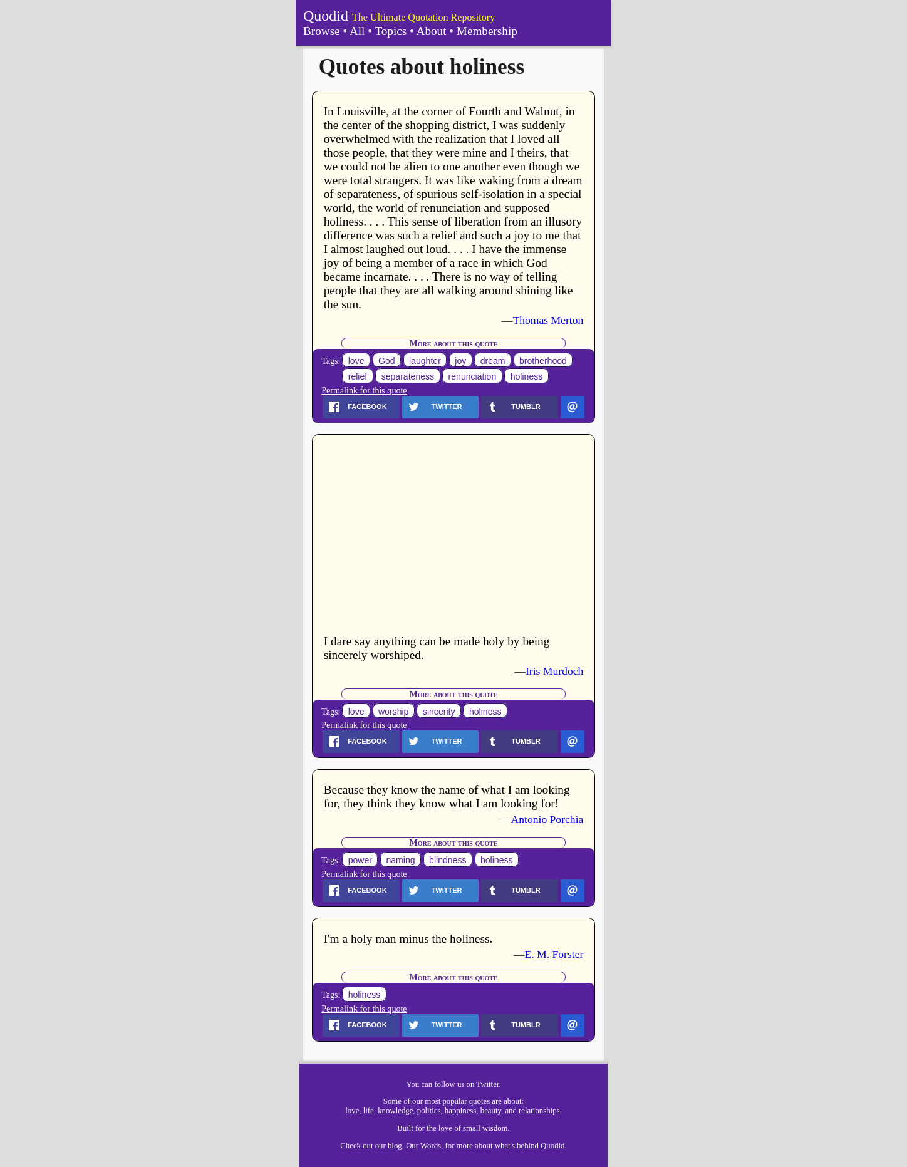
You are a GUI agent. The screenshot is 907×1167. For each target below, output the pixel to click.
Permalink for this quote (364, 390)
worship (393, 712)
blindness (447, 860)
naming (400, 860)
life (368, 1110)
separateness (408, 376)
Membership (487, 31)
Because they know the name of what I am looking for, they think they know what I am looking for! (447, 796)
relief (358, 376)
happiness (460, 1110)
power (360, 860)
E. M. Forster (554, 954)
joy (460, 361)
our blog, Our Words (408, 1145)
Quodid (325, 16)
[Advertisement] (454, 536)
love (356, 361)
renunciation (472, 376)
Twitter (487, 1084)
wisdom (495, 1128)
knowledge (395, 1110)
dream (492, 361)
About (432, 31)
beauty (490, 1110)
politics (429, 1110)
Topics (391, 31)
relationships (539, 1110)
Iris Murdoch (554, 671)
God (386, 361)
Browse (321, 31)
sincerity (439, 712)
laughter (425, 361)
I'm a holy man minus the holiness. (408, 938)
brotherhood (543, 361)
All (357, 31)
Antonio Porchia (547, 819)
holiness (527, 376)
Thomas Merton (547, 320)
